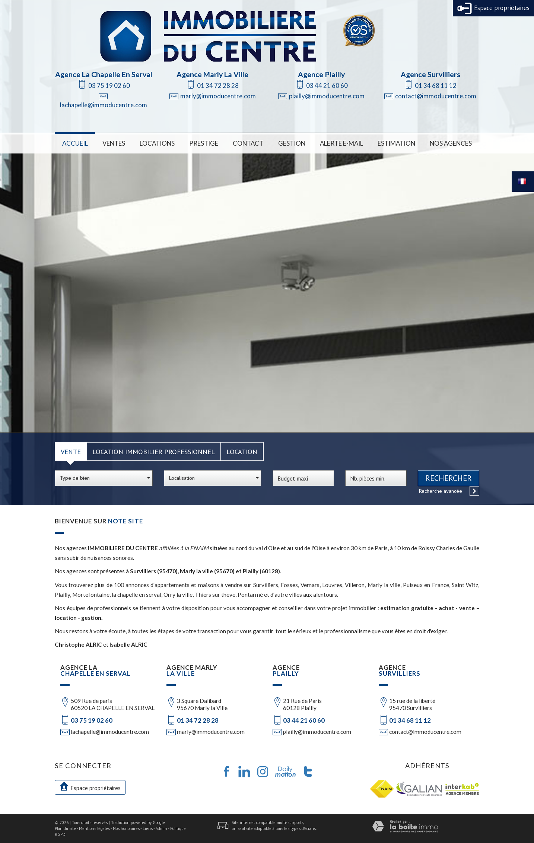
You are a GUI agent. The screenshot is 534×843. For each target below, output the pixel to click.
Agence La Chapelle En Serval (103, 74)
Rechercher (448, 478)
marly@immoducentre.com (218, 96)
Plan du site (65, 828)
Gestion (291, 143)
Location (241, 451)
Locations (157, 143)
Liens (148, 828)
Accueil (75, 143)
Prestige (203, 143)
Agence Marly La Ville (212, 74)
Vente (71, 451)
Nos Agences (451, 143)
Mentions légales (94, 828)
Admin (161, 828)
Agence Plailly (321, 74)
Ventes (113, 143)
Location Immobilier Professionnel (153, 451)
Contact (248, 143)
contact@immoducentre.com (435, 96)
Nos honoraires (126, 828)
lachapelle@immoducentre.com (103, 105)
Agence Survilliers (430, 74)
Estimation (396, 143)
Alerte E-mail (341, 143)
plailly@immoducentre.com (327, 96)
